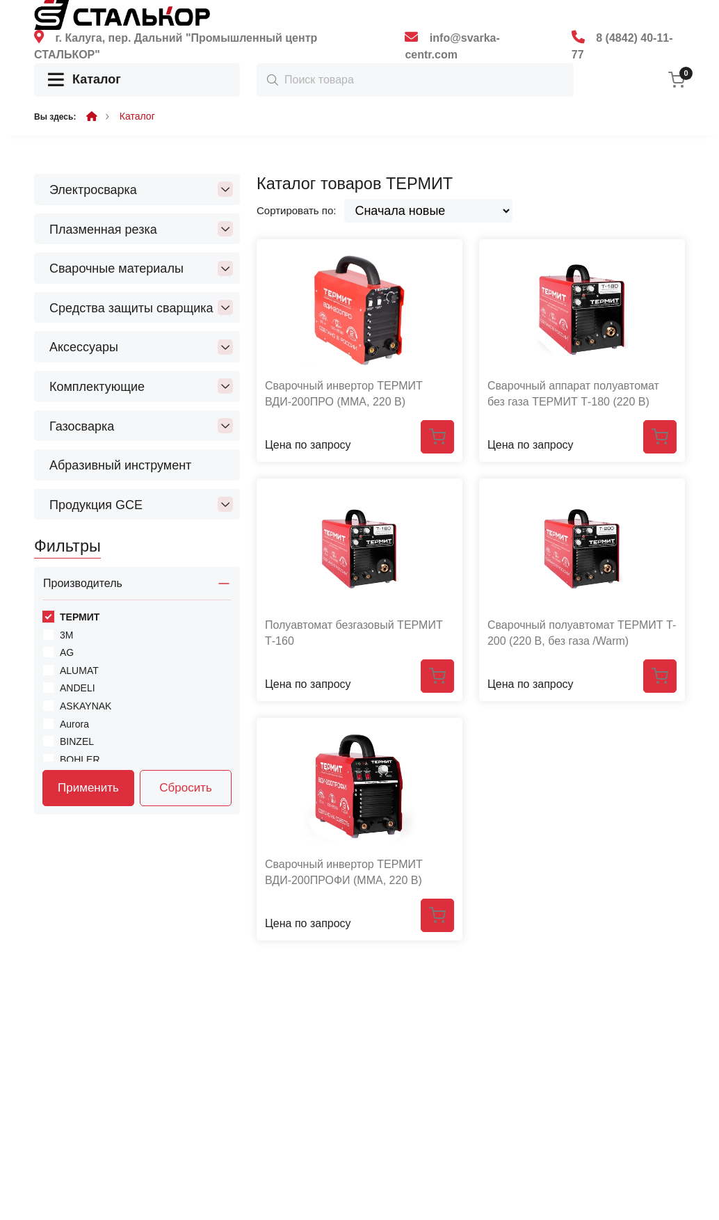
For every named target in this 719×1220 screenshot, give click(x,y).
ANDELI (77, 687)
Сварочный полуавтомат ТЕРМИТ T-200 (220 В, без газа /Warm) (581, 632)
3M (66, 635)
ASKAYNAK (85, 706)
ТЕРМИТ (79, 617)
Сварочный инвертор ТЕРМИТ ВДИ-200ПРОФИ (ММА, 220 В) (344, 871)
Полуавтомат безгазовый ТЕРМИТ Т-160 (354, 632)
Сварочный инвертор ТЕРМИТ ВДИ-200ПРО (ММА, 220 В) (344, 393)
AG (67, 652)
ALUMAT (79, 670)
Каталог (84, 80)
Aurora (74, 724)
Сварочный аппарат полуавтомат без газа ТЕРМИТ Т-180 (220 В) (573, 393)
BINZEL (77, 741)
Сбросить (185, 787)
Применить (88, 787)
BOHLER (80, 759)
